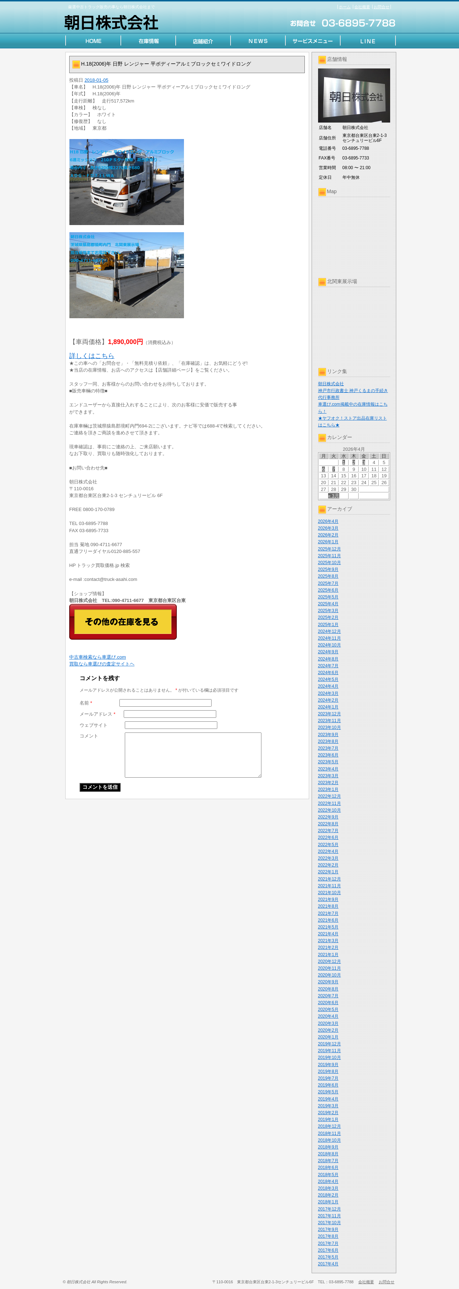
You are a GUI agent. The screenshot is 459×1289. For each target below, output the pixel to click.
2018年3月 (328, 1188)
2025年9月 (328, 569)
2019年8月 (328, 1071)
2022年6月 (328, 837)
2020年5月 (328, 1009)
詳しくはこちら (91, 355)
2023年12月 (329, 713)
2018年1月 (328, 1201)
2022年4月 (328, 851)
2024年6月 (328, 672)
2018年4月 (328, 1181)
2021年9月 (328, 899)
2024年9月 (328, 651)
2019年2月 (328, 1112)
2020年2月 (328, 1030)
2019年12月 (329, 1043)
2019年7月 (328, 1078)
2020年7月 (328, 995)
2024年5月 (328, 679)
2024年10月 (329, 645)
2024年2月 (328, 700)
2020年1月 (328, 1037)
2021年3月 (328, 940)
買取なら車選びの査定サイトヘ (101, 664)
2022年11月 (329, 803)
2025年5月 (328, 597)
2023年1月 (328, 789)
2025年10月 (329, 562)
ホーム (345, 7)
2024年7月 (328, 665)
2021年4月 (328, 933)
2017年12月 (329, 1209)
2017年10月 (329, 1222)
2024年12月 (329, 631)
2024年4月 (328, 686)
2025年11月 (329, 555)
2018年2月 (328, 1195)
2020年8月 (328, 989)
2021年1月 (328, 954)
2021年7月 (328, 913)
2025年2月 (328, 617)
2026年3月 (328, 528)
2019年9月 (328, 1064)
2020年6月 (328, 1002)
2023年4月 (328, 769)
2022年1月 (328, 871)
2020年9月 (328, 981)
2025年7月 (328, 583)
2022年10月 (329, 810)
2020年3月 (328, 1023)
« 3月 (333, 495)
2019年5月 (328, 1091)
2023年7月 (328, 748)
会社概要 (362, 7)
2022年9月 (328, 817)
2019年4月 (328, 1099)
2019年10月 (329, 1057)
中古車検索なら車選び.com (97, 657)
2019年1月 (328, 1119)
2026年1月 (328, 541)
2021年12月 (329, 879)
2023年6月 (328, 755)
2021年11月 (329, 885)
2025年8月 (328, 576)
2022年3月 (328, 858)
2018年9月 (328, 1147)
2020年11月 (329, 968)
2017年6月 (328, 1250)
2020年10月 (329, 975)
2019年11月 (329, 1050)
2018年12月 (329, 1126)
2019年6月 (328, 1085)
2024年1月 (328, 707)
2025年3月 (328, 610)
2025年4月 (328, 603)
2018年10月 (329, 1140)
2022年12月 (329, 796)
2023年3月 (328, 775)
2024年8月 (328, 659)
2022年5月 (328, 844)
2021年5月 (328, 927)
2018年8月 (328, 1153)
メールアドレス (97, 714)
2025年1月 (328, 624)
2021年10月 (329, 892)
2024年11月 (329, 638)
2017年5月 (328, 1257)
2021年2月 (328, 947)
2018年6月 (328, 1167)
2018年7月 (328, 1160)
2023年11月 (329, 720)
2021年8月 (328, 906)
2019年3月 (328, 1105)
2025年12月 (329, 549)
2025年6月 (328, 590)
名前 (86, 703)
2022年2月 (328, 865)
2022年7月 (328, 830)
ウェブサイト (94, 725)
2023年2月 (328, 782)
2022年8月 (328, 823)
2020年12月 (329, 961)
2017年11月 (329, 1215)
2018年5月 (328, 1174)
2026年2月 (328, 535)
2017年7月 (328, 1243)
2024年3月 (328, 693)
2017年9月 (328, 1229)
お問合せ (381, 7)
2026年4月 (328, 521)
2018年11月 (329, 1133)
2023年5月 (328, 761)
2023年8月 (328, 741)
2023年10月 (329, 727)
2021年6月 (328, 920)
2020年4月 (328, 1016)
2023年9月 (328, 734)
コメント (89, 736)
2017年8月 (328, 1236)
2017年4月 (328, 1263)
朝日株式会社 (331, 383)
